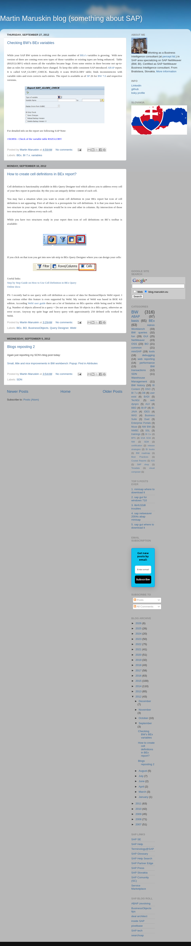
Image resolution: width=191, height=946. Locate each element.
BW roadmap (143, 453)
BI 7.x (26, 155)
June (142, 781)
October (144, 718)
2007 (138, 824)
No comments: (65, 149)
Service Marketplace (138, 887)
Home (65, 391)
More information (166, 71)
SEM (146, 442)
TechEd (135, 400)
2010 (138, 808)
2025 (138, 628)
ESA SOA (146, 438)
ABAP (110, 67)
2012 (138, 696)
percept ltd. (169, 56)
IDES (147, 411)
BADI (146, 396)
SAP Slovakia (139, 872)
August (143, 770)
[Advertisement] (147, 201)
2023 (138, 639)
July (141, 776)
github (135, 89)
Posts (139, 599)
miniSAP (136, 351)
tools (152, 351)
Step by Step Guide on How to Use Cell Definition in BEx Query (41, 282)
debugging (148, 355)
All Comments (143, 606)
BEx (19, 155)
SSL (147, 430)
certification (136, 445)
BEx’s (83, 55)
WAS (134, 415)
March (143, 791)
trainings (135, 434)
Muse (134, 426)
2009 (138, 814)
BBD (133, 407)
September (145, 723)
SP (88, 75)
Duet (147, 419)
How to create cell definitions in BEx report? (41, 174)
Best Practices (139, 457)
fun (133, 336)
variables (36, 155)
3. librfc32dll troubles (138, 507)
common (136, 347)
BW (134, 311)
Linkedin (136, 85)
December (145, 701)
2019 (138, 659)
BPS (133, 438)
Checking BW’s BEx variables (30, 43)
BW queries (139, 332)
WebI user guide (37, 303)
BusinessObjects (38, 327)
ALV (147, 404)
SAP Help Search (141, 858)
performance (147, 362)
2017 (138, 670)
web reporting (146, 358)
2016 (138, 675)
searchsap (137, 935)
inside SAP (137, 921)
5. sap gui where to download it (142, 526)
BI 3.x (148, 434)
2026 (138, 623)
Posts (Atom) (31, 399)
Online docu (13, 286)
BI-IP (144, 407)
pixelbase (137, 925)
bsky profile (138, 92)
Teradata (135, 468)
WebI (73, 327)
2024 (138, 633)
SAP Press (137, 868)
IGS (153, 460)
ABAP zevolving (140, 903)
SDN (19, 379)
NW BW (146, 426)
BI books (150, 449)
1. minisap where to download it (143, 491)
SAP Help (137, 844)
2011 (138, 803)
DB (143, 393)
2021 (138, 649)
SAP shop (143, 464)
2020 (138, 654)
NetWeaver (138, 340)
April (142, 786)
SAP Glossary (139, 853)
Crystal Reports (138, 460)
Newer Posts (17, 391)
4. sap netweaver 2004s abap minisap (141, 516)
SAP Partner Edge (142, 863)
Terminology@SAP (142, 848)
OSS (134, 343)
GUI (145, 336)
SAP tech (136, 930)
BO (25, 327)
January (144, 796)
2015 (138, 680)
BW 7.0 (102, 75)
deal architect (139, 916)
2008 (138, 819)
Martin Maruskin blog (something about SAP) (71, 18)
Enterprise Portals (141, 423)
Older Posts (112, 391)
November (145, 709)
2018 (138, 665)
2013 (138, 691)
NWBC (135, 430)
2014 (138, 686)
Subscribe (143, 579)
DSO (147, 389)
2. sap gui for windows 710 (139, 499)
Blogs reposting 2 (21, 347)
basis (135, 320)
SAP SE (136, 839)
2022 (138, 644)
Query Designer (59, 327)
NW (133, 442)
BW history (138, 385)
